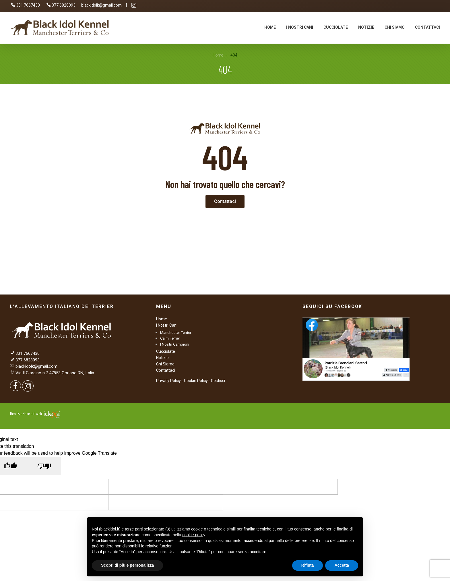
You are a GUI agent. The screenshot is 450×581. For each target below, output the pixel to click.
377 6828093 (27, 360)
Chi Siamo (165, 364)
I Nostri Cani (166, 325)
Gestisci (218, 380)
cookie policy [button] (193, 534)
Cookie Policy (196, 380)
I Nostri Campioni (174, 344)
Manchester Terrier (175, 332)
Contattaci (165, 370)
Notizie (162, 357)
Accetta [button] (341, 565)
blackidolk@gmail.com (36, 366)
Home (218, 55)
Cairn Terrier (170, 338)
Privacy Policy (168, 380)
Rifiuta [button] (307, 565)
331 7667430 (27, 353)
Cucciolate (165, 351)
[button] (225, 201)
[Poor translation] (44, 466)
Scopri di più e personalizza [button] (127, 565)
